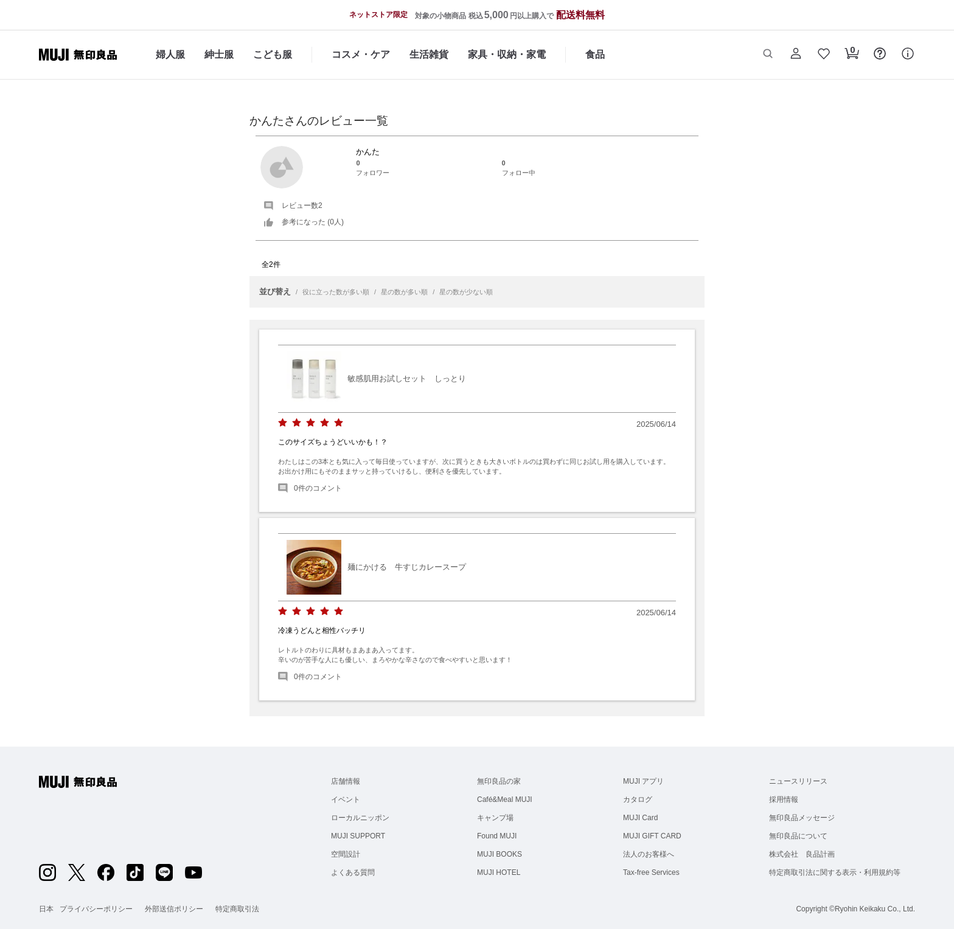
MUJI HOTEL (498, 872)
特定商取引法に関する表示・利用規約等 (834, 872)
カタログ (637, 799)
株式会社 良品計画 (802, 854)
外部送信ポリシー (174, 909)
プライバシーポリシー (96, 909)
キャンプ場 (495, 817)
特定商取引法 (237, 909)
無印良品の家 (499, 781)
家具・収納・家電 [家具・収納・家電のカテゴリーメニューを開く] (507, 54)
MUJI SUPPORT (358, 836)
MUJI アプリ (643, 781)
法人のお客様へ (648, 854)
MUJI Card (640, 817)
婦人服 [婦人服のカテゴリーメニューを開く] (170, 54)
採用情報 (783, 799)
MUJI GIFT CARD (652, 836)
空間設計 (345, 854)
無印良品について (798, 836)
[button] (768, 54)
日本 (46, 909)
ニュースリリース (798, 781)
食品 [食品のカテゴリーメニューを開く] (595, 54)
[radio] (282, 422)
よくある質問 (353, 872)
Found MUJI (497, 836)
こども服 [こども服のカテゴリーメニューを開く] (272, 54)
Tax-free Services (651, 872)
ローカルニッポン (360, 817)
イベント (345, 799)
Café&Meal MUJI (504, 799)
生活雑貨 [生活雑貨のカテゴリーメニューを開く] (428, 54)
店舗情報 (345, 781)
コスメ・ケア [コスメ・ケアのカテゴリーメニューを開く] (361, 54)
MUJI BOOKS (499, 854)
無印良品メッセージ (802, 817)
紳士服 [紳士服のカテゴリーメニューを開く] (219, 54)
